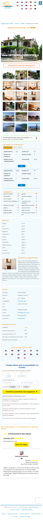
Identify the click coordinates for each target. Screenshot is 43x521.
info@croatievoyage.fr (33, 507)
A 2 (15, 147)
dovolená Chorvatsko (36, 513)
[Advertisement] (22, 14)
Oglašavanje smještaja (12, 513)
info (21, 166)
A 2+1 (19, 147)
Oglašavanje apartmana (27, 509)
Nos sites (4, 513)
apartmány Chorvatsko (25, 516)
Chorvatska (15, 516)
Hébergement (7, 147)
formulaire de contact (23, 312)
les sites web (21, 318)
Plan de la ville (22, 301)
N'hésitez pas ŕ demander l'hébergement (21, 65)
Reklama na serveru (15, 509)
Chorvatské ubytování (24, 513)
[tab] (8, 147)
